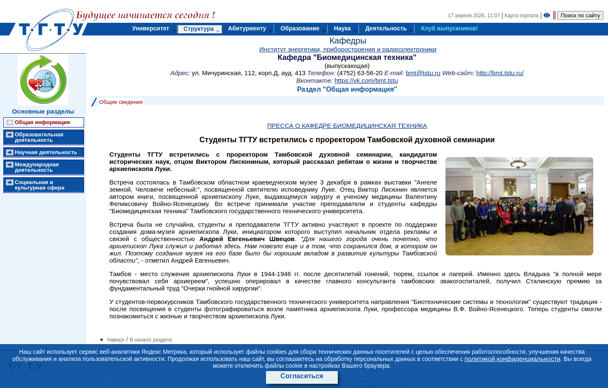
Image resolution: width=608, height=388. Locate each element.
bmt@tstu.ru (423, 72)
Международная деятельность (37, 167)
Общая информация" (361, 89)
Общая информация (42, 122)
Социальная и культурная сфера (39, 185)
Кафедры (347, 40)
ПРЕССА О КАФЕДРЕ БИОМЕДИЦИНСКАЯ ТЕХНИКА (347, 125)
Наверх (116, 340)
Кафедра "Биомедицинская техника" (347, 57)
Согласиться (301, 376)
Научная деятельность (46, 152)
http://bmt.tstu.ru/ (500, 72)
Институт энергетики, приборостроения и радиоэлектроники (347, 49)
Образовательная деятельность (39, 137)
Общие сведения (121, 102)
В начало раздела (151, 340)
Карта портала (522, 16)
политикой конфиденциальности (512, 358)
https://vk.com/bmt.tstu (366, 80)
